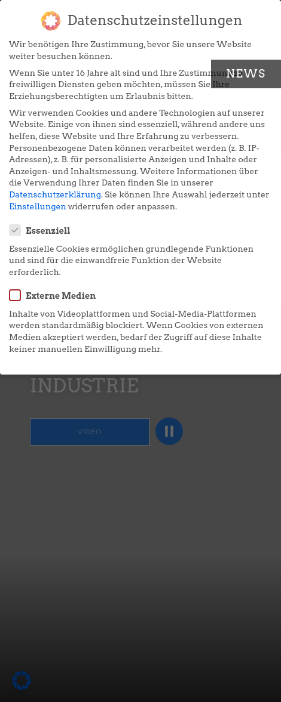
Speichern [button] (140, 423)
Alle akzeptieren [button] (140, 388)
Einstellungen (37, 206)
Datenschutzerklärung (55, 194)
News (246, 73)
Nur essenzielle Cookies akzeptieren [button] (140, 459)
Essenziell (43, 230)
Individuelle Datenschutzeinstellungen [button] (140, 494)
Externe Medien (56, 295)
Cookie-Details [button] (140, 524)
